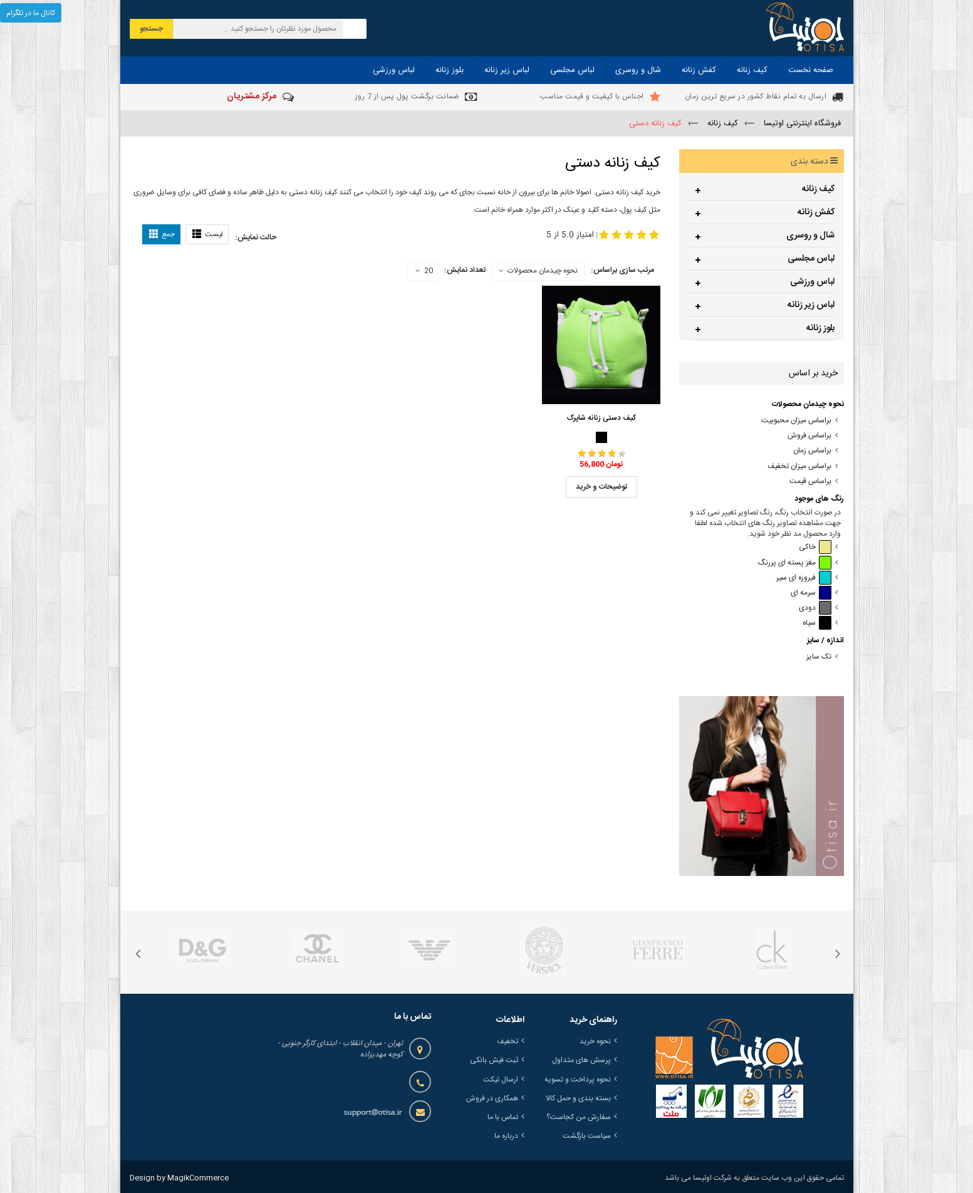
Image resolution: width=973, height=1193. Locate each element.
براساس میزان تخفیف (799, 466)
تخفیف (507, 1041)
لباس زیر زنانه (811, 305)
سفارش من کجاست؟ (578, 1117)
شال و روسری (810, 235)
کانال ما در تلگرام (30, 13)
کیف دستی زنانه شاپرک (601, 418)
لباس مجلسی (811, 258)
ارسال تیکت (500, 1079)
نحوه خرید (595, 1041)
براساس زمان (812, 450)
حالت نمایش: (255, 237)
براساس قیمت (810, 481)
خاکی (815, 547)
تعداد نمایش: (465, 270)
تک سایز (818, 657)
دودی (815, 608)
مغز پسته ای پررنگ (794, 563)
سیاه (817, 623)
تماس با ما (502, 1117)
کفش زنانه (816, 212)
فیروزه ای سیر (803, 578)
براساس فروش (809, 435)
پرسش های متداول (581, 1060)
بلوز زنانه (820, 328)
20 (424, 271)
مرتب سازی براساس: (622, 270)
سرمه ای (811, 593)
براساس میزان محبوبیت (796, 420)
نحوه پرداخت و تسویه (577, 1079)
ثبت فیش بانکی (494, 1060)
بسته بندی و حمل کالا (578, 1098)
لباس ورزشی (812, 281)
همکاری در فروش (492, 1098)
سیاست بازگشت (587, 1136)
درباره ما (506, 1136)
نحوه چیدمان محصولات (542, 270)
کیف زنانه (818, 189)
